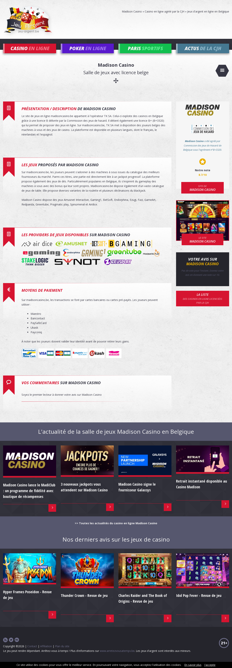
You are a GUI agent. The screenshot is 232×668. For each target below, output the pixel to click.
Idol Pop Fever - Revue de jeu (198, 601)
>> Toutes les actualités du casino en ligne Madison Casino (116, 529)
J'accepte (209, 665)
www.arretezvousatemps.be (117, 656)
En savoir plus (192, 665)
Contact (32, 652)
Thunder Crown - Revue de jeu (84, 601)
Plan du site (62, 652)
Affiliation (46, 652)
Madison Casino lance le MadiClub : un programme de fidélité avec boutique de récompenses (29, 496)
